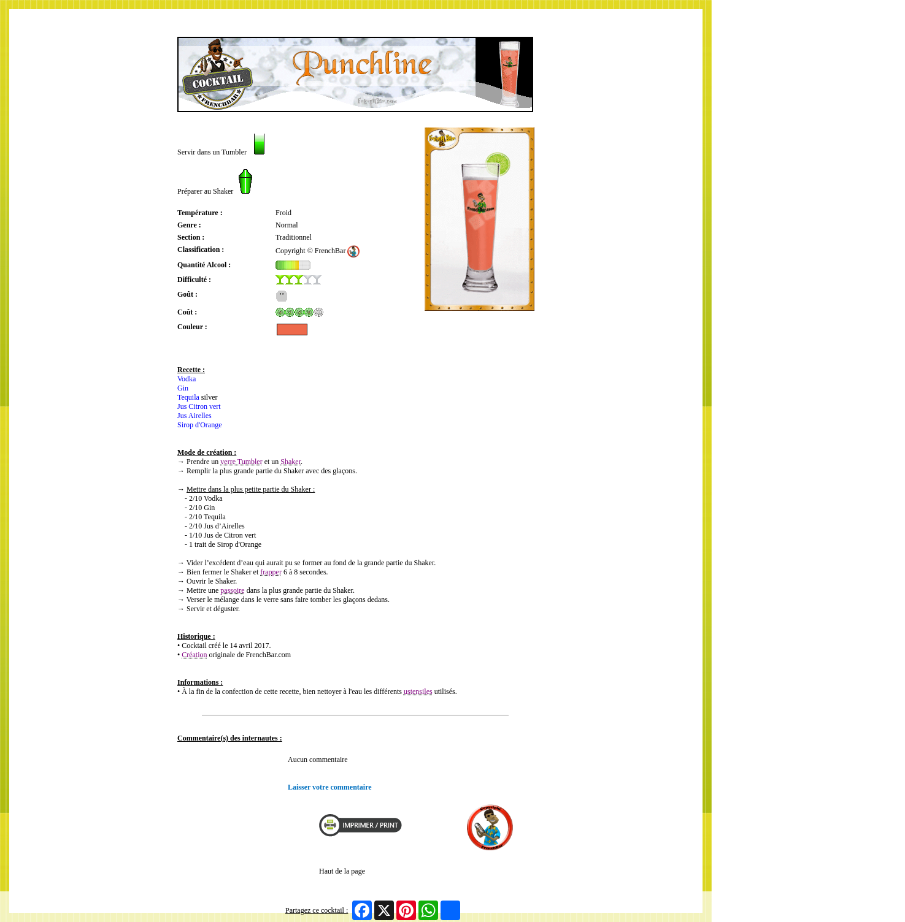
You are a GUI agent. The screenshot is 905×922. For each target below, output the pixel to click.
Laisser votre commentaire (330, 787)
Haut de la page (342, 871)
